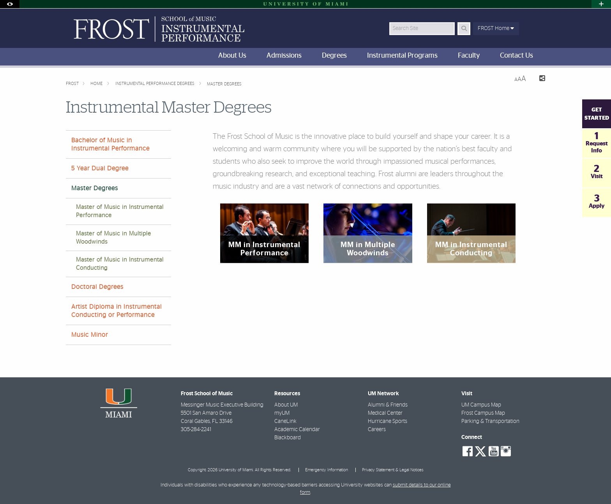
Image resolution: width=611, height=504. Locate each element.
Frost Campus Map (483, 413)
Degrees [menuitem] (334, 55)
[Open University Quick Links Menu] (601, 4)
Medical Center (385, 413)
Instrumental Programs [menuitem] (402, 55)
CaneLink (285, 421)
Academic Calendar (297, 429)
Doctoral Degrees (97, 287)
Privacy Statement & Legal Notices (393, 470)
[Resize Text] (520, 79)
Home (97, 83)
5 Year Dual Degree (100, 168)
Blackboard (287, 437)
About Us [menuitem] (232, 55)
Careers (377, 429)
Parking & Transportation (490, 421)
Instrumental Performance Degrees (155, 83)
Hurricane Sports (387, 421)
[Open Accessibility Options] (9, 4)
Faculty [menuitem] (469, 55)
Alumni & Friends (388, 405)
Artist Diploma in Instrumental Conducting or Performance (116, 311)
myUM (282, 413)
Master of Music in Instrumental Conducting (120, 264)
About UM (286, 405)
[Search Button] (463, 28)
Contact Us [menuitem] (516, 55)
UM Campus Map (481, 405)
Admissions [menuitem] (284, 55)
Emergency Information (326, 470)
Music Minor (89, 335)
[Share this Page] (538, 79)
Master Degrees (224, 84)
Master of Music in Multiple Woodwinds (113, 238)
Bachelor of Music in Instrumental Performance (110, 144)
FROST (72, 83)
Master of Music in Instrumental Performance (120, 211)
